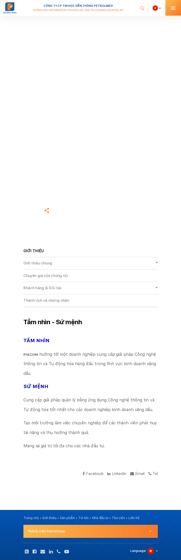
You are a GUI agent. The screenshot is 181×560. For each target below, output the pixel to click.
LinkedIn (116, 473)
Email (137, 473)
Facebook (93, 473)
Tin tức (83, 518)
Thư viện (118, 518)
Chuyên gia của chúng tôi (45, 276)
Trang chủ (31, 177)
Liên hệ (134, 518)
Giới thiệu (49, 518)
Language (138, 551)
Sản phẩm (67, 518)
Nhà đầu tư (100, 518)
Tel (153, 473)
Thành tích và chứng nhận (46, 300)
